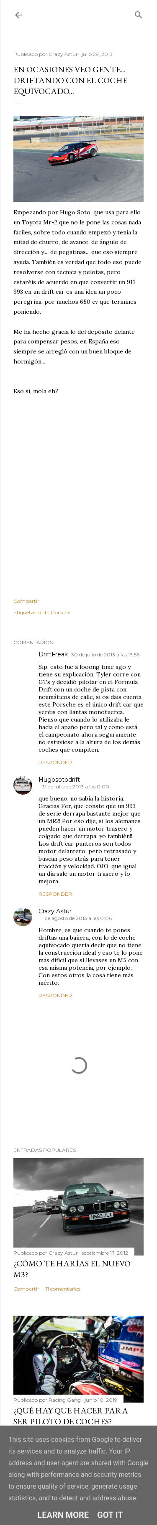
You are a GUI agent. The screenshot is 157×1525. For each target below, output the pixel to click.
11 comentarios (63, 1289)
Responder (55, 762)
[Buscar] (139, 13)
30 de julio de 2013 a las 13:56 (105, 654)
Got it (110, 1515)
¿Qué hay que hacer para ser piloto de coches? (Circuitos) (70, 1421)
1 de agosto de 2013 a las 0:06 (77, 918)
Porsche (60, 612)
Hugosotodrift (59, 779)
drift (44, 612)
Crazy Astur (55, 911)
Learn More (63, 1515)
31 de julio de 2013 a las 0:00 (75, 786)
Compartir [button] (26, 601)
